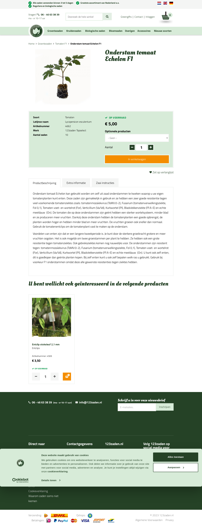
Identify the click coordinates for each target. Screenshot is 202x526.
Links (31, 486)
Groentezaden (45, 43)
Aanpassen (176, 506)
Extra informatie (76, 183)
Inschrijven (163, 407)
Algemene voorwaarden (81, 476)
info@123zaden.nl (90, 403)
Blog (31, 481)
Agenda (32, 471)
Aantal (109, 147)
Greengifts (126, 17)
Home (31, 43)
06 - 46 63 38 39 (50, 14)
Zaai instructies (105, 183)
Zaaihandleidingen (39, 466)
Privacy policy (75, 481)
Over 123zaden (37, 451)
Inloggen (150, 17)
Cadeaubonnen (37, 476)
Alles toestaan (176, 496)
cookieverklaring (58, 511)
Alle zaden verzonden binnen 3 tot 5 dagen (53, 2)
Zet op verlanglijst (163, 172)
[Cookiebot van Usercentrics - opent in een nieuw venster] (20, 519)
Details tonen (48, 519)
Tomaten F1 (61, 43)
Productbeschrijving (44, 183)
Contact (138, 17)
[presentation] (142, 422)
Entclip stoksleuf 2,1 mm (45, 345)
